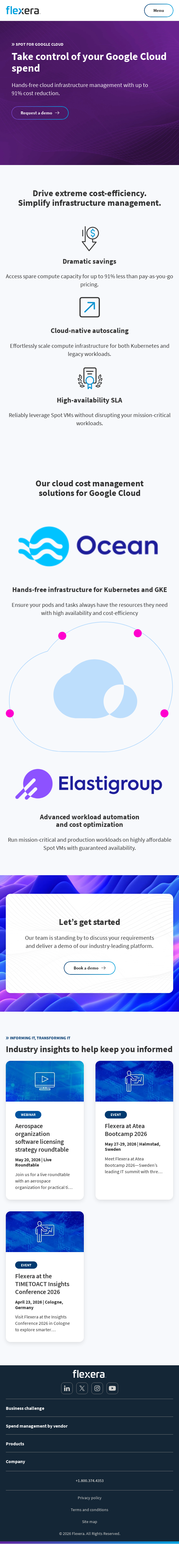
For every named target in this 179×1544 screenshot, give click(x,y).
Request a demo (36, 113)
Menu (158, 10)
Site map (89, 1521)
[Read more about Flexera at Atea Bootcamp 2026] (134, 1122)
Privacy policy (90, 1497)
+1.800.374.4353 (90, 1480)
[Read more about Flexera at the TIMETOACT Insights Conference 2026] (45, 1276)
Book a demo (86, 968)
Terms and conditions (89, 1509)
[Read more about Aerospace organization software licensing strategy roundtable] (45, 1130)
